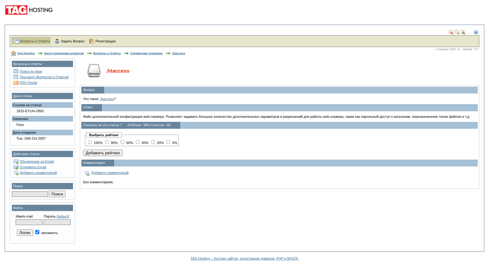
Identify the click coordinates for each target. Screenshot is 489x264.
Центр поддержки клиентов (64, 53)
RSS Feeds (28, 82)
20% (157, 143)
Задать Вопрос (73, 41)
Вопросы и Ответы (35, 41)
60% (126, 143)
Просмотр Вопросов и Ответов (44, 77)
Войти (18, 208)
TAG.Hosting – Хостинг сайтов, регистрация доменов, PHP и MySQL (245, 258)
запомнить (46, 233)
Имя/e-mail (24, 216)
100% (95, 143)
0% (171, 143)
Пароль (50, 216)
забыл (63, 216)
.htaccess (178, 53)
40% (142, 143)
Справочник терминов (146, 53)
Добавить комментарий (38, 173)
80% (111, 143)
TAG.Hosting (26, 53)
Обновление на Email (37, 161)
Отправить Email (33, 167)
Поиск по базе (31, 71)
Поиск (17, 186)
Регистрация (105, 41)
